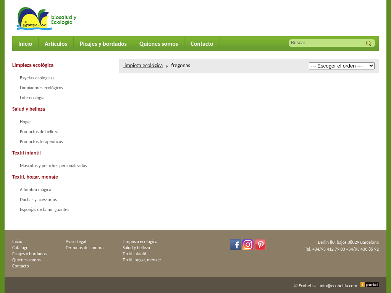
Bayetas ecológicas (37, 77)
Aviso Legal (76, 241)
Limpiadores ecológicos (41, 87)
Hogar (25, 121)
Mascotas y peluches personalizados (53, 165)
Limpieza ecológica (32, 65)
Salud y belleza (28, 109)
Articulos (56, 43)
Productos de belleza (39, 131)
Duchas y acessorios (38, 199)
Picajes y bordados (103, 43)
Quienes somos (158, 43)
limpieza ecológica (143, 65)
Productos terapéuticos (41, 141)
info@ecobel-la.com (339, 285)
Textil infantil (26, 153)
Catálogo (20, 247)
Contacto (202, 43)
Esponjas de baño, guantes (44, 209)
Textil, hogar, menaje (35, 177)
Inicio (25, 43)
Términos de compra (84, 247)
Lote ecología (32, 97)
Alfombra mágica (35, 189)
